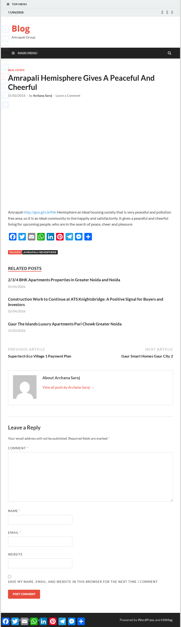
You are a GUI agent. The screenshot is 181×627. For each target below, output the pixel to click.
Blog (21, 28)
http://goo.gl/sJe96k (40, 212)
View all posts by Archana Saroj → (68, 387)
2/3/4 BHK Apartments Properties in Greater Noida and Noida (64, 279)
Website (15, 554)
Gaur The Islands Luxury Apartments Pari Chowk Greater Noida (65, 323)
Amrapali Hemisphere (40, 252)
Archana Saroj (42, 95)
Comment (18, 448)
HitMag (166, 620)
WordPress (146, 620)
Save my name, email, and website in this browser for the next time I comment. (83, 582)
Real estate (16, 70)
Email (14, 532)
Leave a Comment (68, 95)
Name (14, 511)
